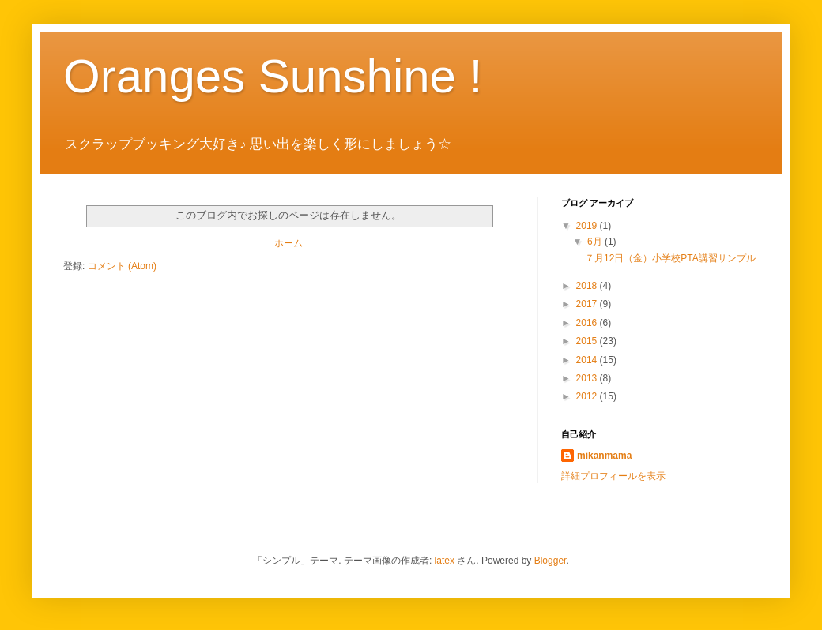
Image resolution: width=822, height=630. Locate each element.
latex (444, 560)
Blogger (550, 560)
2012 (588, 396)
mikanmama (604, 455)
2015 (588, 341)
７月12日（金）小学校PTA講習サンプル (670, 258)
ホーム (288, 243)
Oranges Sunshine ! (272, 76)
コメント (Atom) (122, 266)
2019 (588, 225)
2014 (588, 360)
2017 (588, 303)
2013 (588, 378)
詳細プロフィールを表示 (613, 476)
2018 (588, 285)
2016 (588, 322)
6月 (596, 241)
